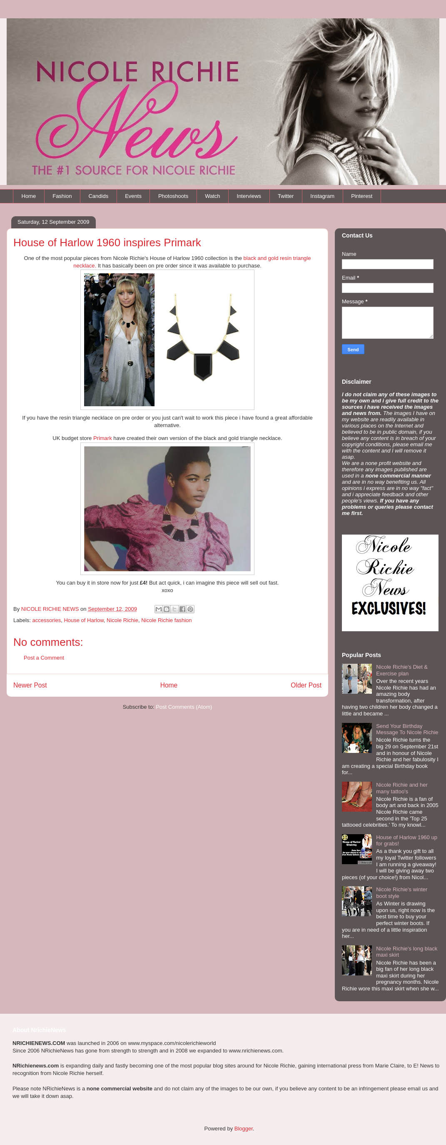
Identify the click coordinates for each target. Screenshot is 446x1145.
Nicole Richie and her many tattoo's (402, 788)
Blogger (243, 1128)
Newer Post (30, 685)
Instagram (322, 196)
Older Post (306, 685)
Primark (102, 438)
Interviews (249, 196)
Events (133, 196)
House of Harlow (83, 620)
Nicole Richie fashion (166, 620)
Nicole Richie (122, 620)
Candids (98, 196)
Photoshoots (173, 196)
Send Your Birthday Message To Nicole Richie (407, 729)
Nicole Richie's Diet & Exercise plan (402, 670)
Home (29, 196)
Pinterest (361, 196)
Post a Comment (44, 658)
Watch (212, 196)
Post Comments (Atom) (184, 707)
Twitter (286, 196)
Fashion (62, 196)
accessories (46, 620)
